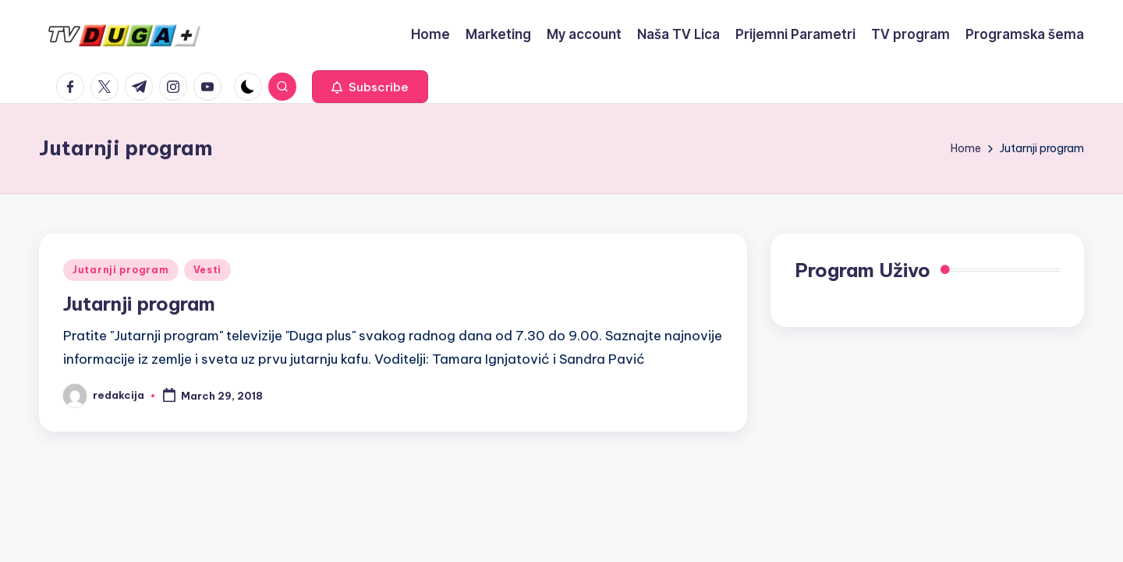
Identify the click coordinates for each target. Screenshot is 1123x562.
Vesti (207, 270)
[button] (370, 86)
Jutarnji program (121, 270)
